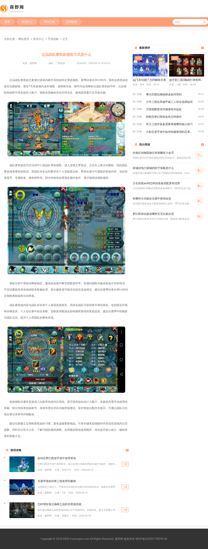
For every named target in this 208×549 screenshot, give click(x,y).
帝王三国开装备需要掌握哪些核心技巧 (169, 124)
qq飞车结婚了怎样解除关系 (149, 79)
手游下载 (49, 21)
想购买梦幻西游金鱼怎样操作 (164, 116)
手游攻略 (53, 39)
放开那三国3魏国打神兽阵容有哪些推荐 (186, 79)
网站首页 (23, 39)
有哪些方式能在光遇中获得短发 (152, 198)
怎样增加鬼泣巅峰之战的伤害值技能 (59, 504)
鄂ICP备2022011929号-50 (151, 538)
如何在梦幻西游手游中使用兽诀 (56, 458)
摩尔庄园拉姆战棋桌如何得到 (164, 94)
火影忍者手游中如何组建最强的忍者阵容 (170, 131)
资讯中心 (27, 21)
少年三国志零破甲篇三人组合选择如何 (169, 101)
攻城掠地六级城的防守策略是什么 (153, 168)
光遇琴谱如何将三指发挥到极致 (56, 481)
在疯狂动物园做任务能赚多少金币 (153, 152)
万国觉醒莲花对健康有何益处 (164, 109)
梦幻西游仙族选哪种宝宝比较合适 (153, 213)
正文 (65, 39)
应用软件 (71, 21)
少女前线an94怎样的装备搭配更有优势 (156, 183)
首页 (7, 21)
